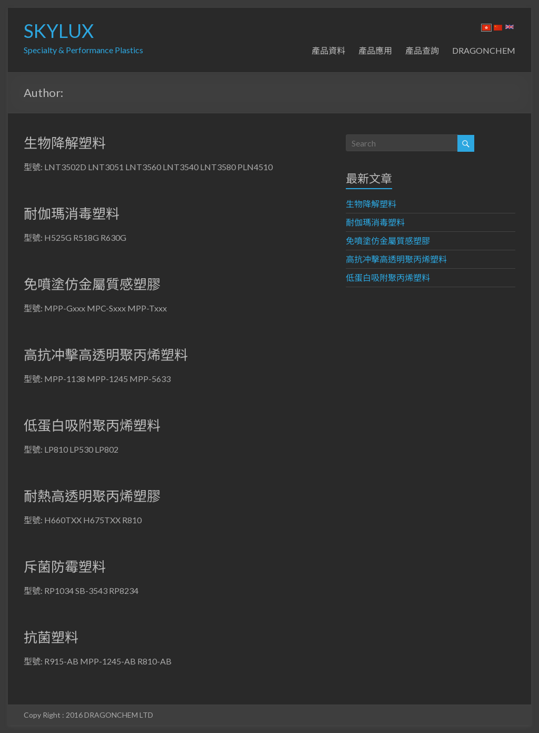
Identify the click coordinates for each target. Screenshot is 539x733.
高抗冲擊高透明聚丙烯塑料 (106, 354)
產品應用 (375, 50)
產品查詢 (422, 50)
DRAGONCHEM (483, 50)
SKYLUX (59, 30)
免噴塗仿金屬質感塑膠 (92, 284)
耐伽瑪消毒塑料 (71, 213)
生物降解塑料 (65, 142)
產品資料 (328, 50)
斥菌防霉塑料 (65, 566)
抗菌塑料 (51, 637)
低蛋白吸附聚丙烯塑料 (92, 425)
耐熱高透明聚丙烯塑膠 (92, 495)
